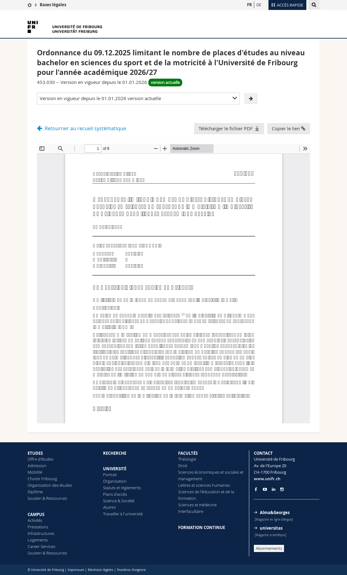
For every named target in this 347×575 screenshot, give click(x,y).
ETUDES (35, 453)
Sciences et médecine (197, 505)
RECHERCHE (114, 453)
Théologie (187, 459)
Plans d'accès (115, 494)
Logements (38, 540)
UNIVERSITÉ (114, 469)
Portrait (110, 474)
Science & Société (118, 501)
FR (249, 4)
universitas (271, 528)
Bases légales (53, 4)
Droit (182, 465)
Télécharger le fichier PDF (226, 128)
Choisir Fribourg (42, 478)
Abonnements (269, 548)
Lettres (184, 485)
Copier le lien (288, 128)
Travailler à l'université (123, 514)
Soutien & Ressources (47, 498)
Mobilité (35, 472)
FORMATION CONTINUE (201, 527)
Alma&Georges (275, 512)
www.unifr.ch (267, 478)
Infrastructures (41, 533)
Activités (35, 520)
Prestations (38, 527)
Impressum (76, 570)
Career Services (41, 546)
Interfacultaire (190, 511)
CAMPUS (36, 514)
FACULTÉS (188, 453)
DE (258, 4)
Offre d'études (40, 459)
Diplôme (35, 491)
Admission (37, 465)
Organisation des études (50, 485)
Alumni (109, 507)
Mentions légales (100, 570)
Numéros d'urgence (131, 570)
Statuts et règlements (122, 487)
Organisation (115, 481)
